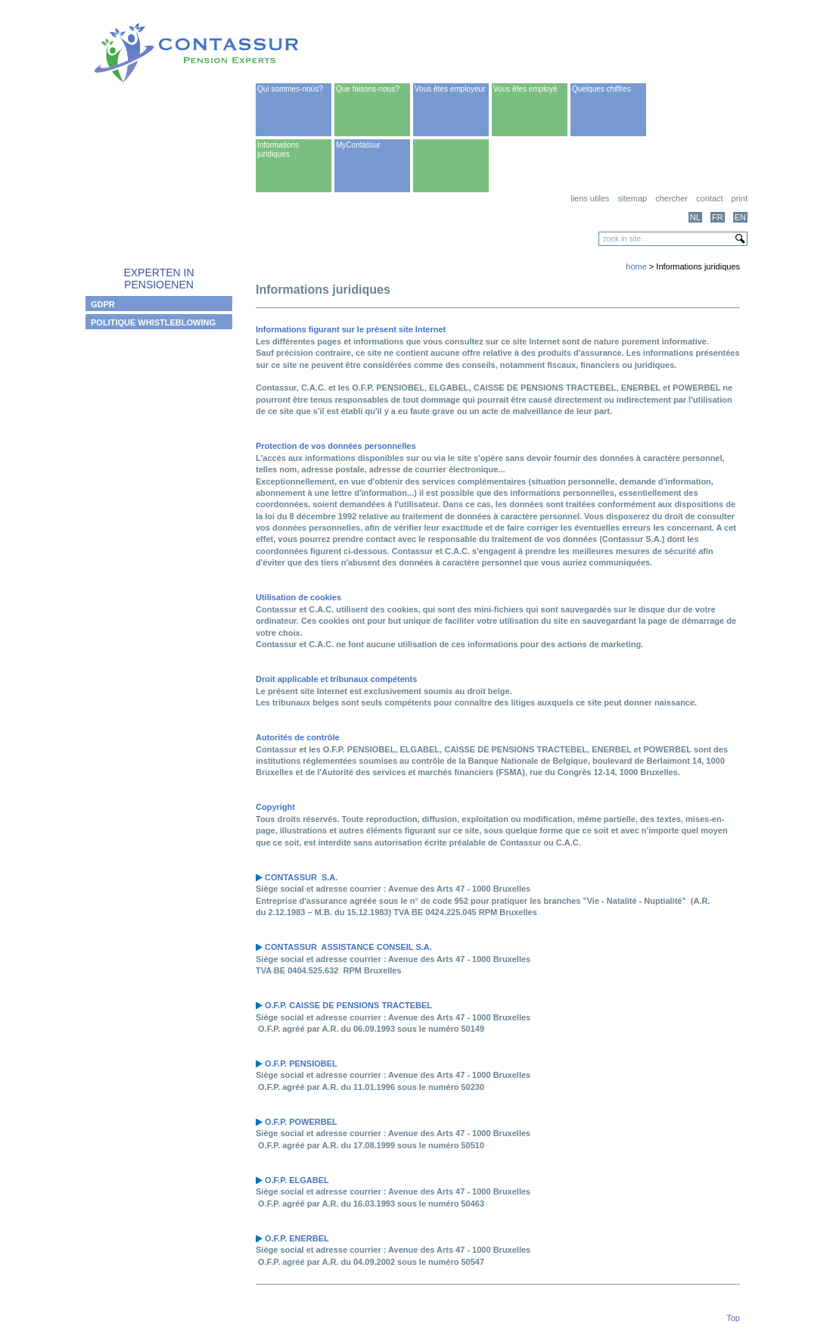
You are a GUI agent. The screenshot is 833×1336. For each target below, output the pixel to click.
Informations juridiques (278, 149)
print (740, 198)
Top (733, 1317)
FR (717, 217)
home (636, 266)
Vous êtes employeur (450, 89)
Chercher (671, 198)
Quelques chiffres (601, 89)
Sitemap (633, 198)
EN (740, 217)
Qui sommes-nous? (290, 89)
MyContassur (358, 145)
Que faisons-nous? (367, 89)
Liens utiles (589, 198)
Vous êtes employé (525, 89)
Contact (709, 198)
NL (695, 217)
